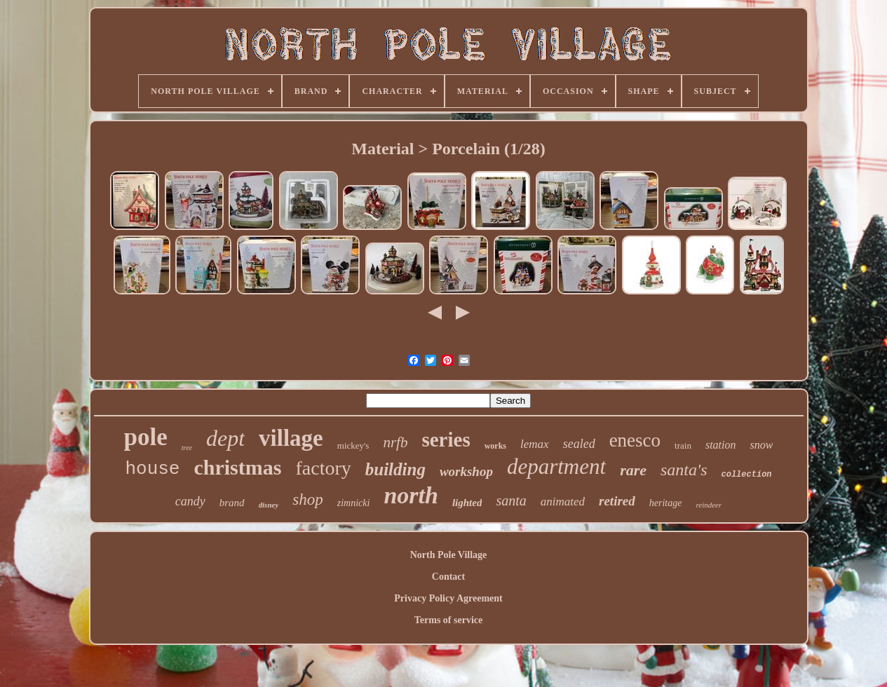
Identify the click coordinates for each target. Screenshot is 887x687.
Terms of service (448, 620)
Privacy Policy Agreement (448, 598)
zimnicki (353, 503)
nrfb (395, 442)
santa (511, 500)
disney (269, 505)
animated (563, 501)
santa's (684, 470)
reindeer (709, 505)
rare (633, 470)
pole (146, 437)
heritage (665, 503)
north (411, 495)
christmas (237, 467)
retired (617, 501)
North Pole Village (448, 555)
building (395, 469)
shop (307, 499)
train (683, 445)
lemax (534, 444)
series (445, 439)
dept (225, 438)
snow (761, 445)
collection (747, 474)
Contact (448, 576)
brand (232, 502)
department (556, 466)
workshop (466, 471)
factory (323, 468)
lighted (467, 502)
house (152, 468)
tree (187, 447)
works (495, 446)
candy (190, 501)
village (291, 438)
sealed (579, 444)
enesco (635, 440)
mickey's (353, 445)
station (720, 445)
